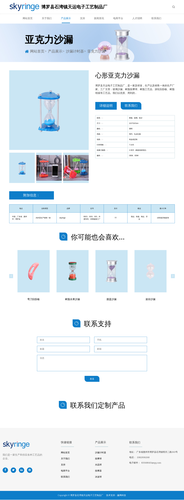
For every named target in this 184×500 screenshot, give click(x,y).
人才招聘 (137, 18)
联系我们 (156, 18)
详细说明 (106, 106)
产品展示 (66, 18)
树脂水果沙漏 (72, 299)
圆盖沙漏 (111, 299)
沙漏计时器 (75, 51)
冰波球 (98, 477)
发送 (92, 379)
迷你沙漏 (150, 299)
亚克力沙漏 (96, 51)
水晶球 (98, 465)
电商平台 (118, 18)
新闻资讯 (99, 18)
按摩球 (98, 459)
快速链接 (66, 442)
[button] (11, 276)
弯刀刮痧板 (33, 299)
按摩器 (98, 471)
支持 (82, 18)
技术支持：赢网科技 (116, 495)
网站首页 (28, 18)
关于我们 (47, 18)
